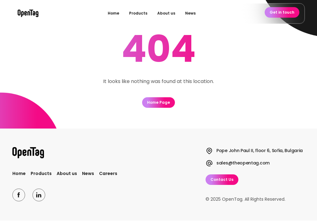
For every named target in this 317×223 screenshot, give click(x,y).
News (190, 13)
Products (138, 13)
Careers (108, 173)
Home (113, 13)
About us (166, 13)
